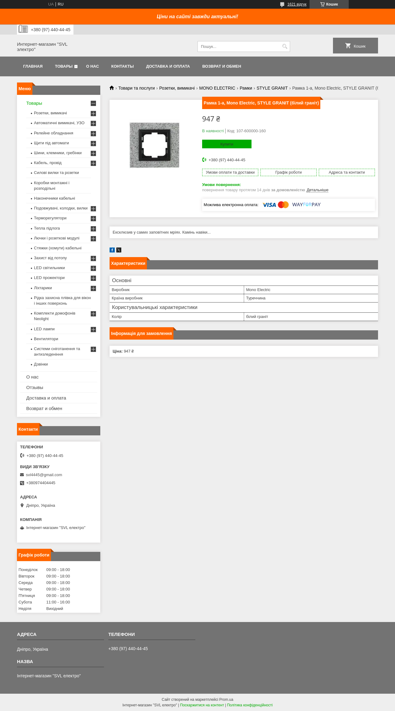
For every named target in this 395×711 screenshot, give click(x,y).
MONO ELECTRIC (217, 88)
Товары (64, 66)
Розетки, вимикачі (177, 88)
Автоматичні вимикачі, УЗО (59, 123)
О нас (92, 66)
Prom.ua (226, 699)
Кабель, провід (47, 162)
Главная (33, 66)
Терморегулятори (50, 218)
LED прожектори (49, 277)
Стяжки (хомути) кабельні (57, 248)
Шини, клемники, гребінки (58, 152)
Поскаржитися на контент (202, 705)
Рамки (246, 88)
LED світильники (49, 267)
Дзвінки (41, 364)
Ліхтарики (43, 288)
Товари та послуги (136, 88)
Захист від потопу (50, 258)
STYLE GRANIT (272, 88)
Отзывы (34, 387)
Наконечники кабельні (54, 198)
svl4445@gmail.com (44, 474)
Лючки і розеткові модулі (56, 238)
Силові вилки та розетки (56, 172)
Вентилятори (46, 338)
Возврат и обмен (221, 66)
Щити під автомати (51, 143)
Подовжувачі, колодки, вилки (61, 208)
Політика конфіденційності (250, 705)
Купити (226, 144)
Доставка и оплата (168, 66)
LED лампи (44, 329)
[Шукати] (284, 46)
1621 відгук (296, 4)
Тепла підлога (47, 228)
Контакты (122, 66)
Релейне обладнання (53, 133)
